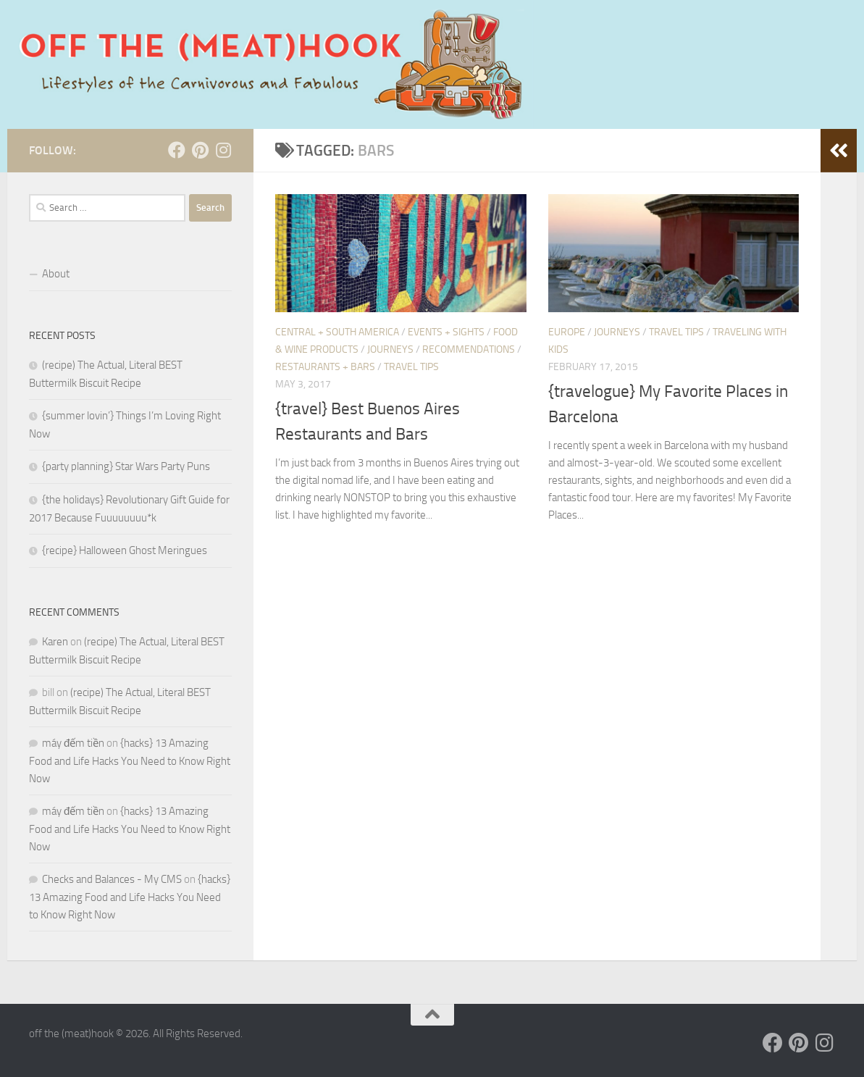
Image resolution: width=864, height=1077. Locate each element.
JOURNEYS (390, 349)
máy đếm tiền (73, 743)
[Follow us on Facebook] (176, 150)
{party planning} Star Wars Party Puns (126, 466)
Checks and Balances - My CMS (112, 879)
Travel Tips (411, 367)
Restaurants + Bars (325, 367)
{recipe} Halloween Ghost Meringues (124, 550)
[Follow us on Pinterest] (200, 150)
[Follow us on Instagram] (223, 150)
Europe (566, 332)
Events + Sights (446, 332)
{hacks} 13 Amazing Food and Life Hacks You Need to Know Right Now (129, 761)
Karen (55, 641)
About (56, 273)
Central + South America (337, 332)
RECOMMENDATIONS (468, 349)
